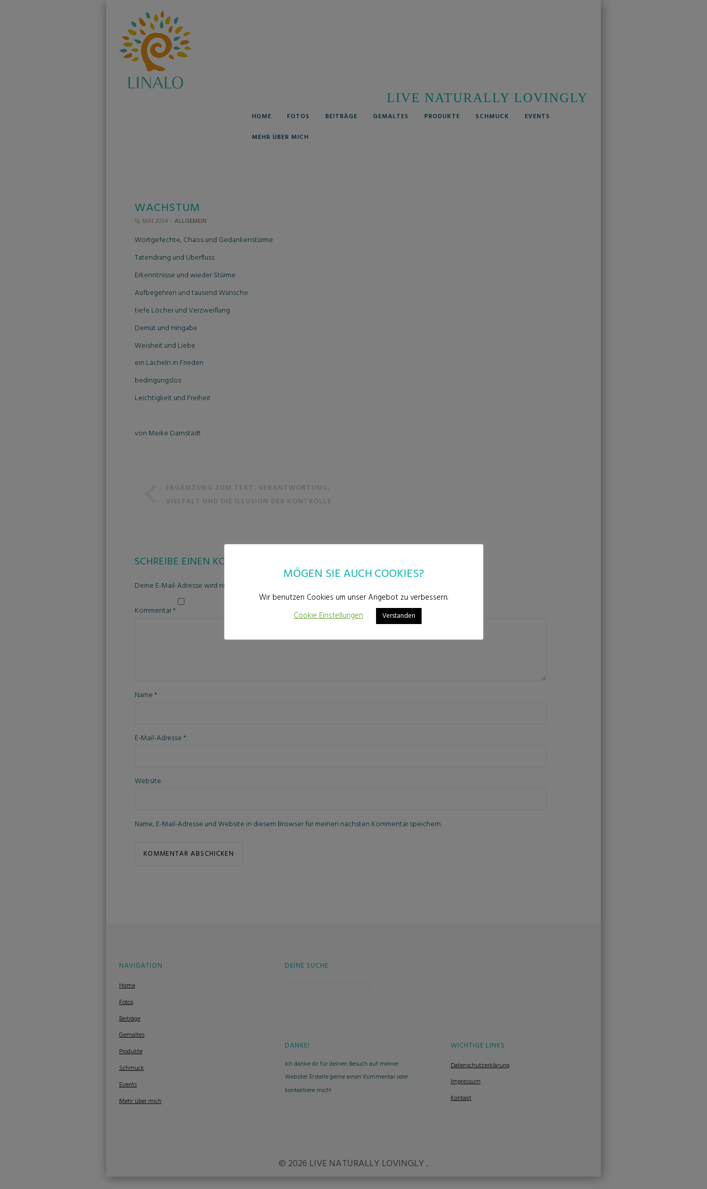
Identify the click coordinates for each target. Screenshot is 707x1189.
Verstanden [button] (398, 616)
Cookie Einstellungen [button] (328, 616)
